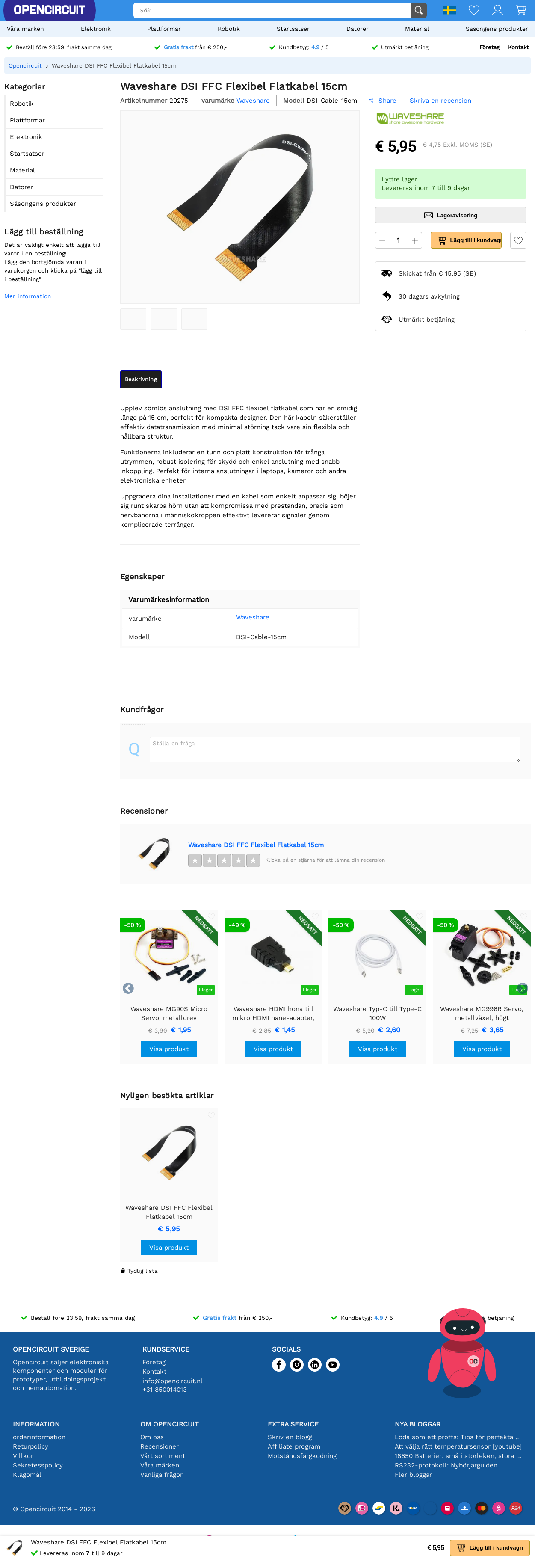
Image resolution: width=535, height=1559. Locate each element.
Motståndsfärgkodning (302, 1456)
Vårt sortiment (162, 1456)
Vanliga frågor (161, 1475)
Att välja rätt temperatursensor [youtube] (458, 1446)
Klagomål (27, 1475)
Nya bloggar (417, 1424)
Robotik (229, 28)
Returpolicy (30, 1446)
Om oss (152, 1437)
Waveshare (252, 617)
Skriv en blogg (290, 1437)
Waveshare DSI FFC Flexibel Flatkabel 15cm (256, 845)
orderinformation (39, 1437)
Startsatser (293, 28)
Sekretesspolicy (38, 1465)
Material (417, 28)
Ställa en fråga (174, 743)
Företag (489, 47)
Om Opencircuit (169, 1424)
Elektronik (96, 28)
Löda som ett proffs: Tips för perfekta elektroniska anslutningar (458, 1437)
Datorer (357, 28)
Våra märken (25, 28)
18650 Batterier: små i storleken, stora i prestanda (458, 1456)
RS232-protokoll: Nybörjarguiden (446, 1465)
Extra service (293, 1424)
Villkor (23, 1456)
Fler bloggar (413, 1475)
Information (36, 1424)
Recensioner (159, 1446)
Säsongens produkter (497, 28)
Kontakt (518, 47)
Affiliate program (294, 1446)
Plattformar (164, 28)
